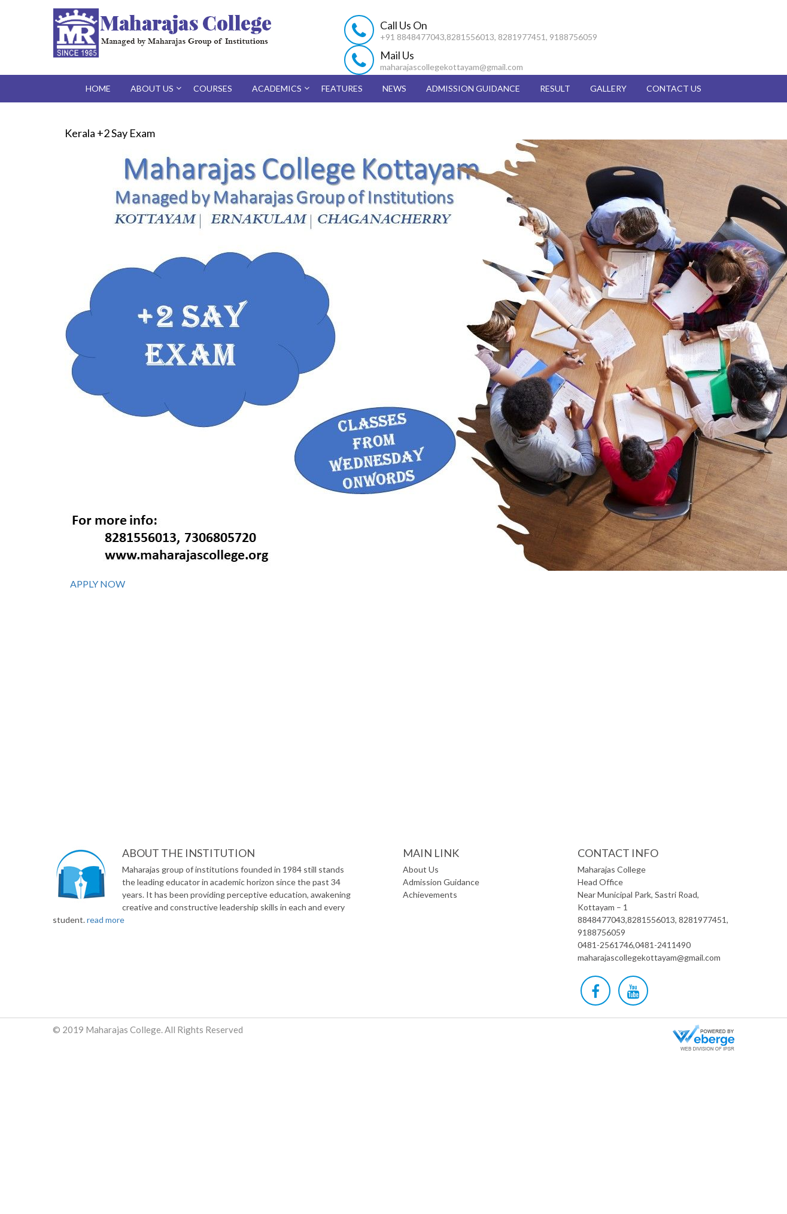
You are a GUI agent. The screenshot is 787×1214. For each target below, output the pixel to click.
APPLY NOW (96, 583)
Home (98, 88)
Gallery (608, 88)
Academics (277, 88)
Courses (212, 88)
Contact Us (673, 88)
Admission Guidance (473, 88)
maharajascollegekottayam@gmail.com (451, 67)
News (394, 88)
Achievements (430, 894)
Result (555, 88)
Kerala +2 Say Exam (110, 133)
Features (342, 88)
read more (105, 920)
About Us (152, 88)
